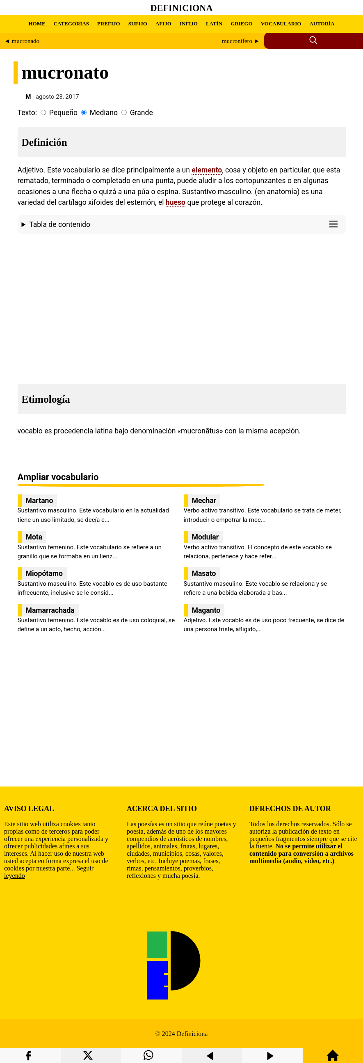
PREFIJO (108, 23)
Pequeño (63, 113)
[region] (182, 306)
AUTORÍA (321, 23)
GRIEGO (241, 23)
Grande (141, 113)
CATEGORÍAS (71, 23)
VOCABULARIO (281, 23)
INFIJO (189, 23)
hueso (175, 202)
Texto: (27, 113)
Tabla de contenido (185, 224)
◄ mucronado (21, 41)
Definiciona (182, 8)
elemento (207, 170)
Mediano (104, 113)
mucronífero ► (241, 41)
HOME (36, 23)
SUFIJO (137, 23)
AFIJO (163, 23)
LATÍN (214, 23)
